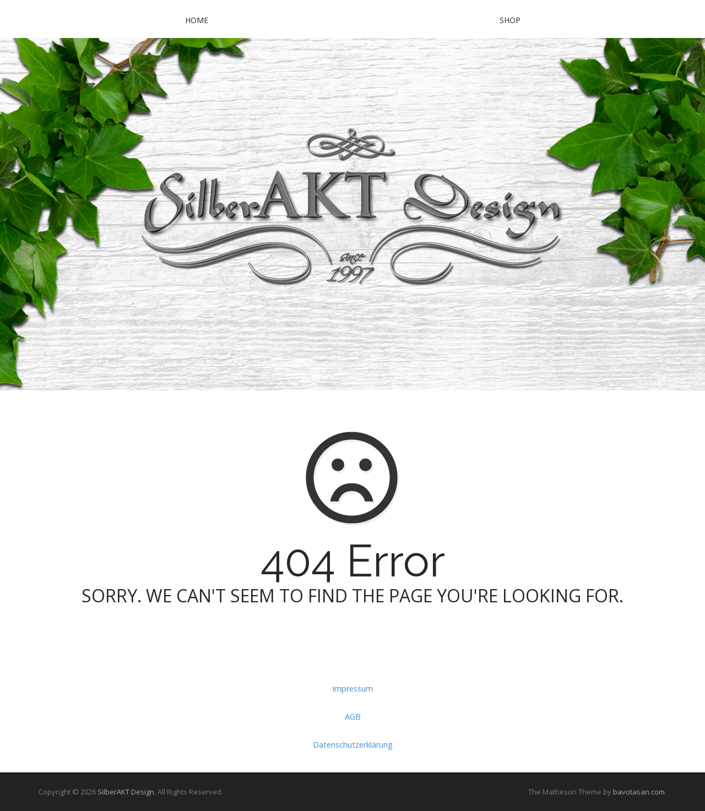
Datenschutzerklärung (353, 744)
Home (196, 20)
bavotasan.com (639, 792)
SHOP (510, 20)
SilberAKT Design (125, 792)
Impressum (352, 688)
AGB (353, 716)
